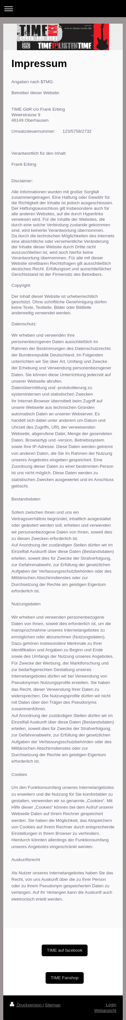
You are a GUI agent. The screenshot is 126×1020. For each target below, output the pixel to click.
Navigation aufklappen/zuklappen (63, 9)
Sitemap (53, 1005)
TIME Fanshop (64, 977)
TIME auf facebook (64, 950)
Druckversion (26, 1005)
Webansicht (105, 1010)
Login (111, 1004)
